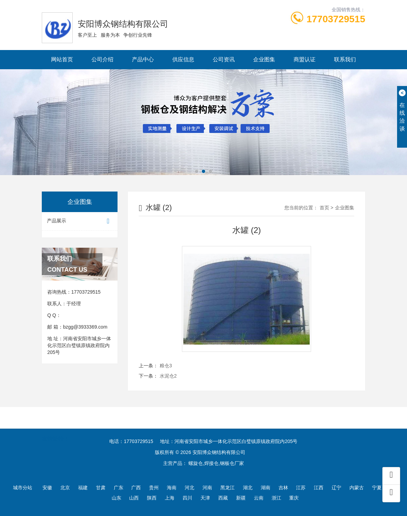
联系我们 (345, 59)
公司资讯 (224, 59)
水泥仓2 (168, 376)
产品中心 (143, 59)
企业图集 (264, 59)
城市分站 (22, 487)
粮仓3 (166, 365)
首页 (324, 207)
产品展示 (79, 221)
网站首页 (62, 59)
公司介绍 (102, 59)
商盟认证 (305, 59)
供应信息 (183, 59)
